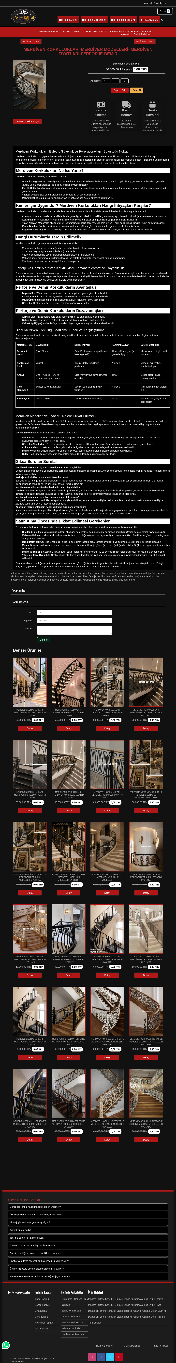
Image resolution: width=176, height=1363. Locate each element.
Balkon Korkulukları (71, 1328)
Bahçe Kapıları (42, 1305)
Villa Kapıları (41, 1328)
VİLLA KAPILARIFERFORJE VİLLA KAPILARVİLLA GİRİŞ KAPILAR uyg (109, 579)
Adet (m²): (95, 80)
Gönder (44, 639)
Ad (30, 612)
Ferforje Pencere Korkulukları (25, 573)
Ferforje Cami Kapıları (99, 576)
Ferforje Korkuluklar (72, 1292)
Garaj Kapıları (42, 1316)
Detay (30, 728)
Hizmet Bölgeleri (104, 1345)
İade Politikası (161, 1345)
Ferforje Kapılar (43, 1292)
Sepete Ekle (120, 90)
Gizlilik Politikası (132, 1345)
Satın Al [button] (137, 90)
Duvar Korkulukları (70, 1316)
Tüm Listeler (94, 1322)
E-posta (28, 620)
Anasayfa (125, 34)
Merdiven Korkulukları (72, 1334)
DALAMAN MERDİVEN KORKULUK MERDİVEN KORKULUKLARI (62, 576)
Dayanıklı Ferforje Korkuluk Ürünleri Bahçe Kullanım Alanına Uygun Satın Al (127, 1311)
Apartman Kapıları (44, 1322)
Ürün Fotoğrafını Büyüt (27, 121)
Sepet (165, 11)
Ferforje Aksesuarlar (19, 1292)
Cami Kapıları (42, 1299)
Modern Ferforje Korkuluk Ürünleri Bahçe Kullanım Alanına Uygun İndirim (125, 1299)
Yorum (28, 628)
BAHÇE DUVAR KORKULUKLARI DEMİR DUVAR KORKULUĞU (126, 573)
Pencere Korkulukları (72, 1322)
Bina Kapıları (41, 1311)
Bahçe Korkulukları (71, 1310)
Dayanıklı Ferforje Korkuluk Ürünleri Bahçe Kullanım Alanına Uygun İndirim (126, 1316)
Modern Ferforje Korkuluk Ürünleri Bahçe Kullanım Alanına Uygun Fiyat (124, 1305)
